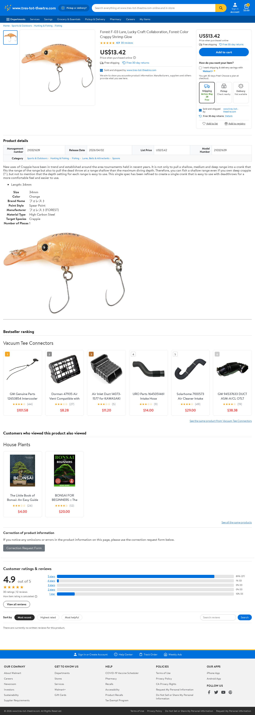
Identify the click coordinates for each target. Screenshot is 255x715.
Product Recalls (114, 695)
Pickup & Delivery (95, 19)
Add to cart (224, 52)
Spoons (116, 158)
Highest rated (48, 617)
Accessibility (112, 689)
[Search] (221, 8)
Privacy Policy (164, 678)
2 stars (51, 589)
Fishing (58, 25)
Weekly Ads (173, 654)
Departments (15, 19)
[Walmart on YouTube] (223, 692)
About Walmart (12, 673)
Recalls (109, 684)
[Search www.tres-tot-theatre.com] (153, 8)
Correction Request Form (24, 548)
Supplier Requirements (16, 700)
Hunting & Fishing (43, 25)
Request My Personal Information (174, 689)
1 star (52, 593)
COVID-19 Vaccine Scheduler (122, 673)
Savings (48, 19)
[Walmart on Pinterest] (230, 692)
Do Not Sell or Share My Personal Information (189, 711)
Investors (9, 689)
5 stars (51, 576)
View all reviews (16, 604)
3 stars (51, 585)
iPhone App (213, 673)
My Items (145, 19)
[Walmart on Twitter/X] (216, 692)
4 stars (51, 580)
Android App (214, 678)
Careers (130, 19)
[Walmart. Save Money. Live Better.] (30, 8)
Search (245, 617)
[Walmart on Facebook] (209, 692)
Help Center (123, 654)
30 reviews (127, 42)
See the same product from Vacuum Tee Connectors (221, 421)
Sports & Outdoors (22, 25)
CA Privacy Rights (166, 684)
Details (228, 116)
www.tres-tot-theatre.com (141, 70)
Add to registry (235, 123)
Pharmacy (115, 19)
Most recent (24, 617)
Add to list (210, 123)
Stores (58, 678)
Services (34, 19)
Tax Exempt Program (116, 700)
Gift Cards (60, 695)
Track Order (148, 654)
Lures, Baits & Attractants (95, 158)
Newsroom (10, 684)
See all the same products (237, 522)
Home (6, 25)
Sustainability (11, 695)
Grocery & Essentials (68, 19)
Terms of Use (163, 673)
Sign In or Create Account (91, 654)
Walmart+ (60, 689)
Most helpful (72, 617)
